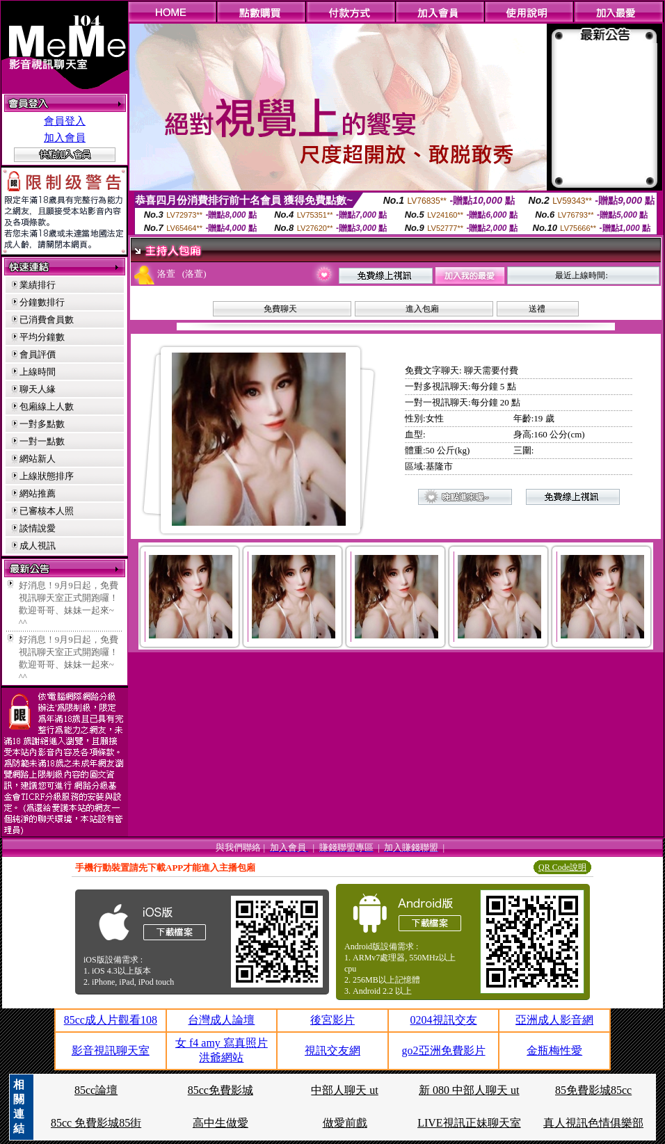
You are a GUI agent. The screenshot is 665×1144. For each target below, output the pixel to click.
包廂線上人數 (46, 406)
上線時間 (37, 371)
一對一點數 (42, 441)
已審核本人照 (46, 511)
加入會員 (65, 137)
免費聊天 (280, 309)
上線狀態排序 (46, 476)
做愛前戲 (345, 1123)
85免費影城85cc (593, 1090)
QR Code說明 (562, 867)
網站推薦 (37, 493)
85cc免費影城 (220, 1090)
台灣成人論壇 (221, 1020)
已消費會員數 (46, 319)
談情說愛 (37, 528)
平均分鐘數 (42, 337)
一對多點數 (42, 424)
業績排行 (37, 285)
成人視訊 (37, 545)
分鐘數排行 (42, 302)
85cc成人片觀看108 (110, 1020)
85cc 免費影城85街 (96, 1123)
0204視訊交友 (443, 1020)
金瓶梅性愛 (554, 1050)
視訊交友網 (332, 1050)
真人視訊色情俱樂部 (593, 1123)
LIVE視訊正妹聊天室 (468, 1123)
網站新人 (37, 458)
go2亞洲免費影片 (444, 1050)
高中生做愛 (220, 1123)
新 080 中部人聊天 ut (469, 1090)
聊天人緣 (37, 389)
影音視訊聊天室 (111, 1050)
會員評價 (37, 354)
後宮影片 (332, 1020)
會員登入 (65, 121)
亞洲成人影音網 (554, 1020)
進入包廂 (422, 309)
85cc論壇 (96, 1090)
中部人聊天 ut (344, 1090)
